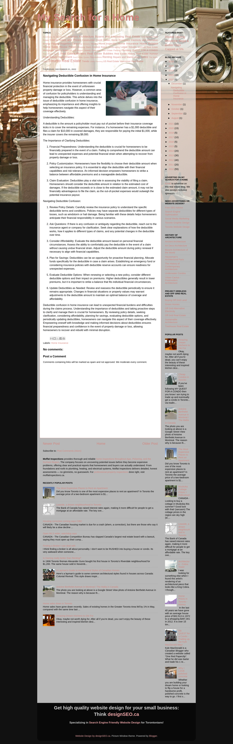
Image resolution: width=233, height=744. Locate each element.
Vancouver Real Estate (131, 61)
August (175, 118)
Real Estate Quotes (81, 57)
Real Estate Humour (147, 53)
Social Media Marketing (177, 218)
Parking (117, 50)
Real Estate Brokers (73, 53)
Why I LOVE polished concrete (182, 672)
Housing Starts (84, 47)
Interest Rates (99, 47)
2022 (171, 79)
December (177, 83)
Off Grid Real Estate (175, 315)
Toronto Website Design (177, 227)
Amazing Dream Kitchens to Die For (75, 615)
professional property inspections (111, 472)
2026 (171, 61)
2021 (171, 123)
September (177, 113)
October (176, 109)
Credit (99, 40)
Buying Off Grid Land (176, 300)
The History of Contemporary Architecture (172, 266)
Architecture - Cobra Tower (184, 564)
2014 (171, 151)
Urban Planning (96, 61)
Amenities (73, 36)
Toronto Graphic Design (177, 222)
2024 (171, 70)
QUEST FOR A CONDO (145, 50)
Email (168, 183)
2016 (171, 142)
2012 (171, 160)
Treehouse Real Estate (177, 326)
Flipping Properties (61, 43)
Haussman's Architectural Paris (174, 258)
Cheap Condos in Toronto (183, 377)
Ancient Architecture (175, 241)
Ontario (87, 50)
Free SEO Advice (174, 207)
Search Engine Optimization (172, 213)
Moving (58, 50)
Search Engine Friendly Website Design (114, 722)
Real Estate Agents (51, 54)
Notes (65, 50)
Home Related (149, 43)
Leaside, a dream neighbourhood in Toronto (78, 504)
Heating (94, 44)
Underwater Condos (175, 273)
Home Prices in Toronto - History (183, 600)
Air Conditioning (60, 37)
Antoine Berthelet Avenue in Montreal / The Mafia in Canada (87, 587)
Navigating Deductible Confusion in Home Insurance (178, 93)
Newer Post (51, 443)
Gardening (77, 44)
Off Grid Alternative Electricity (175, 309)
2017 (171, 137)
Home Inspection (108, 43)
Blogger (153, 736)
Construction (88, 40)
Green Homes (172, 304)
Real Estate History (124, 53)
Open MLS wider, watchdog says (60, 533)
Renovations (96, 57)
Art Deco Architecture (176, 245)
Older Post (150, 443)
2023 (171, 75)
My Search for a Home (88, 17)
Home (101, 443)
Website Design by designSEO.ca (92, 736)
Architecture (86, 36)
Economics (124, 40)
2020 (171, 128)
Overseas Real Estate (102, 50)
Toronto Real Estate (64, 61)
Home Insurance (128, 43)
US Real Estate (111, 61)
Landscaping (114, 47)
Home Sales (50, 47)
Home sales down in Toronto (57, 603)
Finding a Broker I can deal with (59, 545)
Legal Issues (129, 47)
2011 (171, 164)
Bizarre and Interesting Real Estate (117, 36)
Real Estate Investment (57, 57)
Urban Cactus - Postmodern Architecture (173, 280)
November (177, 104)
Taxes (144, 57)
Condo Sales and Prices (65, 40)
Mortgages (48, 50)
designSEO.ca (123, 714)
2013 (171, 155)
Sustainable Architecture (171, 321)
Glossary (86, 44)
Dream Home (110, 40)
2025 (171, 66)
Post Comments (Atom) (69, 451)
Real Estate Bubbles (100, 53)
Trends (85, 61)
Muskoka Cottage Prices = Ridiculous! (184, 490)
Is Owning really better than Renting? (62, 558)
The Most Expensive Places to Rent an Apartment (82, 488)
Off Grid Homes (76, 50)
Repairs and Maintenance (126, 57)
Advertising (47, 37)
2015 (171, 146)
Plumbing (126, 50)
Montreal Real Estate (148, 47)
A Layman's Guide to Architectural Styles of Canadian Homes (87, 570)
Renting (107, 57)
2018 (171, 132)
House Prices (67, 47)
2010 (171, 169)
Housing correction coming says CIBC (62, 521)
